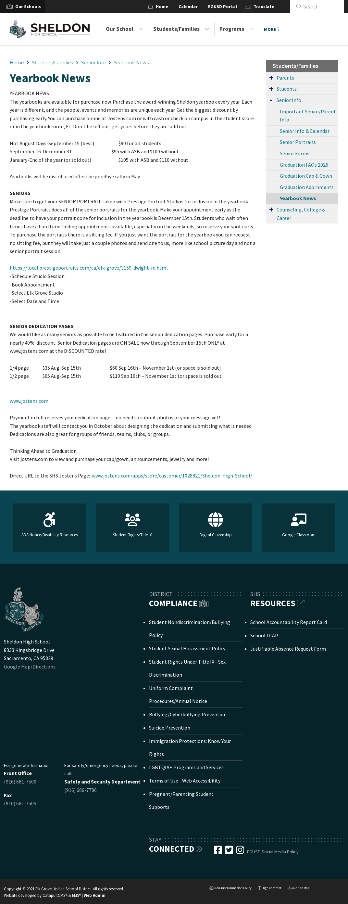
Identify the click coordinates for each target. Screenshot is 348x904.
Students (287, 88)
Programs (236, 28)
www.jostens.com (29, 401)
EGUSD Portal (230, 6)
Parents (285, 77)
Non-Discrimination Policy (230, 888)
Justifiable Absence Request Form (288, 648)
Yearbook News (131, 63)
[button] (28, 6)
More (271, 29)
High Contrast (271, 888)
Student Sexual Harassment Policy (187, 648)
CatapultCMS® (55, 895)
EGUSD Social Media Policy (273, 852)
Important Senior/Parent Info (308, 115)
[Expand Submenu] (271, 77)
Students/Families (181, 28)
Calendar (195, 6)
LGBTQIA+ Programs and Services (186, 767)
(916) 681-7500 (20, 781)
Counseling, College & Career (301, 213)
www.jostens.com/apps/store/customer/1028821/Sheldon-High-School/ (172, 475)
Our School (124, 28)
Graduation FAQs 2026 (304, 164)
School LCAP (264, 635)
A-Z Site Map (298, 888)
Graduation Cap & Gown (306, 175)
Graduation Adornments (307, 187)
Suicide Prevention (169, 727)
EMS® (76, 895)
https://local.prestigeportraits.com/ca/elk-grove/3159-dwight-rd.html (89, 267)
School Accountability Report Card (288, 622)
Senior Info (93, 63)
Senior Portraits (298, 142)
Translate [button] (271, 6)
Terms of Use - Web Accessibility (184, 780)
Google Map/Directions (30, 666)
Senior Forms (294, 153)
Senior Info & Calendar (304, 131)
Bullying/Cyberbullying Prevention (188, 714)
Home (170, 6)
